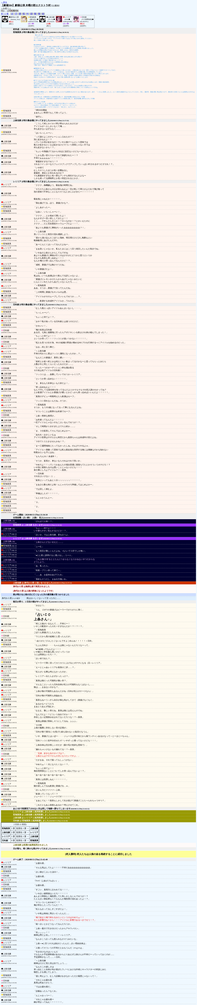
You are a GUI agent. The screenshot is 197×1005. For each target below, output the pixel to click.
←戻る (4, 2)
